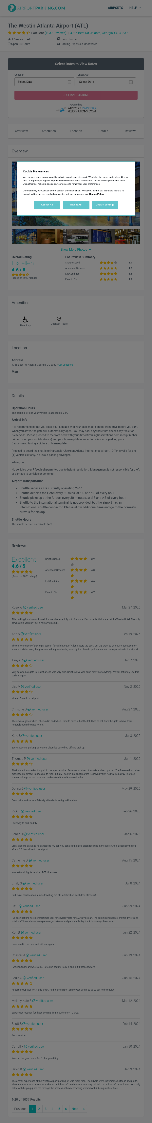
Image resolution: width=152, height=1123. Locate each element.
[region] (76, 188)
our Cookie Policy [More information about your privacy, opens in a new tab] (94, 194)
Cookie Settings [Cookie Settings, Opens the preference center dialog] (105, 204)
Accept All (47, 204)
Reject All (76, 204)
